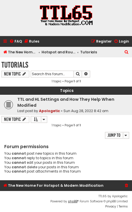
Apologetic (49, 110)
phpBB (72, 201)
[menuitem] (15, 41)
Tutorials (14, 64)
